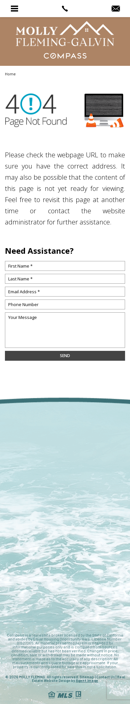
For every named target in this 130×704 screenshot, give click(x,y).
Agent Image (87, 680)
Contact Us (105, 677)
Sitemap (87, 677)
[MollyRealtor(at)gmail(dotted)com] (116, 9)
